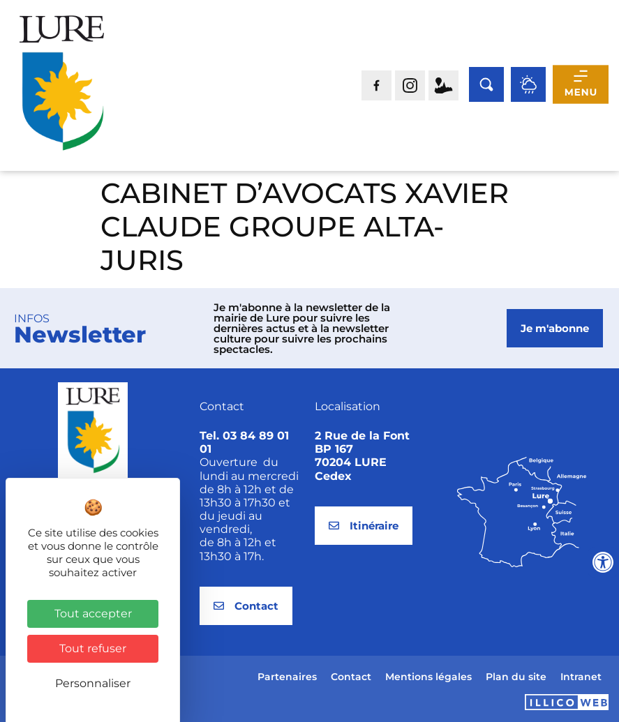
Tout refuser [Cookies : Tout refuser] (92, 648)
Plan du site (516, 676)
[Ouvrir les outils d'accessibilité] (603, 562)
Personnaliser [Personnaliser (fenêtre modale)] (92, 683)
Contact (351, 676)
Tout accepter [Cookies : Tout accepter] (93, 613)
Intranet (581, 676)
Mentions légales (428, 676)
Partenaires (287, 676)
